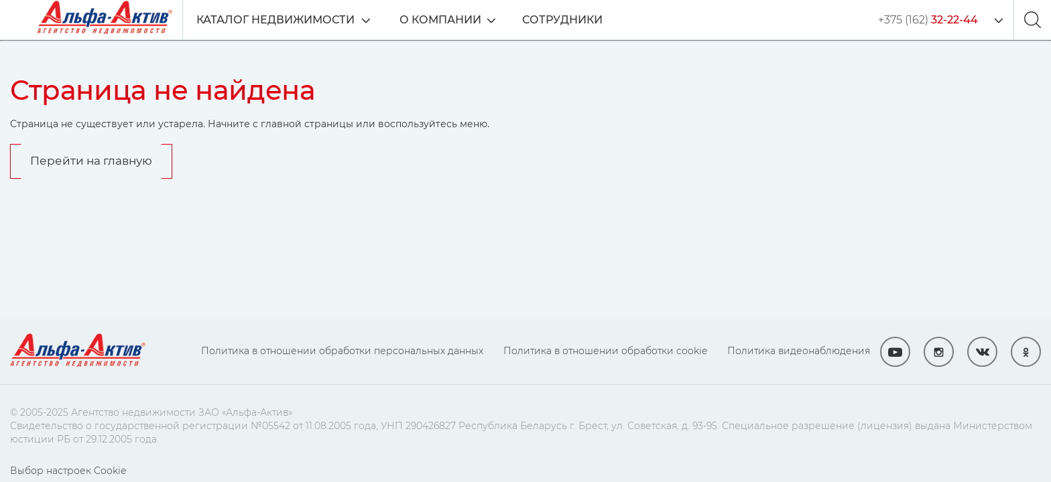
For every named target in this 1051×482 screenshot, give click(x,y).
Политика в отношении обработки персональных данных (342, 351)
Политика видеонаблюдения (798, 351)
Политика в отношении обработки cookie (605, 351)
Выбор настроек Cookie (68, 471)
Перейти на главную (91, 160)
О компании (440, 19)
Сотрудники (562, 19)
